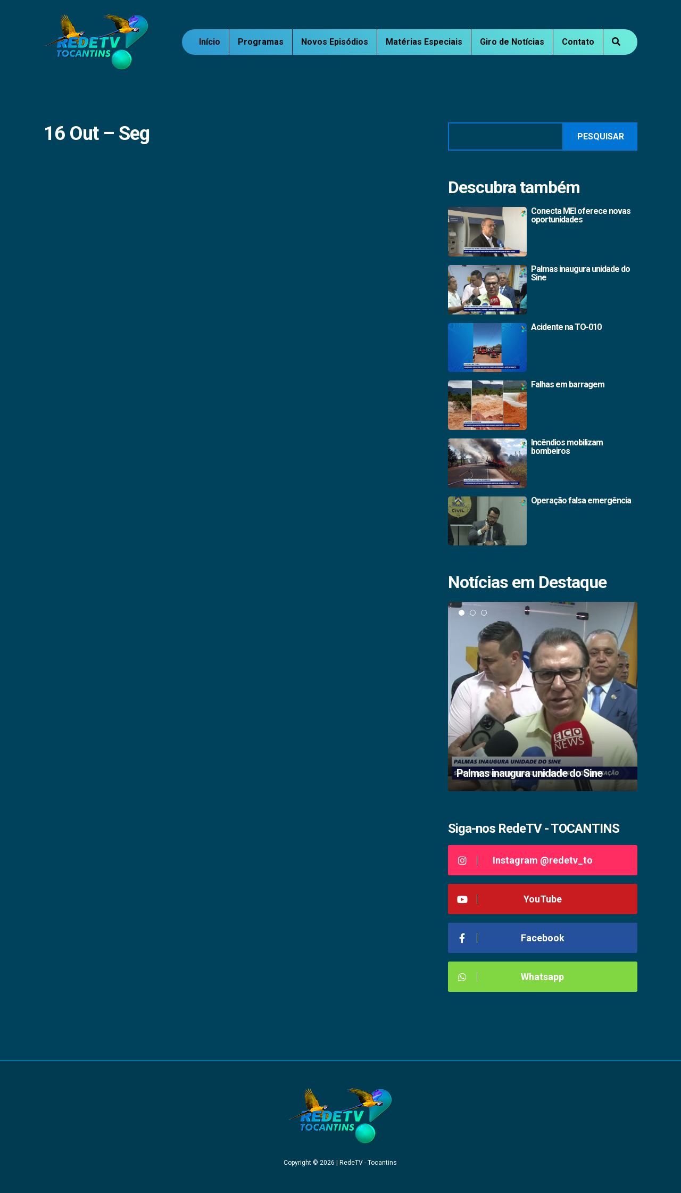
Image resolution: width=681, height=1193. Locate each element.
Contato (578, 42)
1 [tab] (461, 613)
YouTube (509, 899)
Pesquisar (600, 136)
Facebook (510, 937)
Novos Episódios (334, 42)
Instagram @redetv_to (524, 860)
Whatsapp (510, 976)
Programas (261, 42)
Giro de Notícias (512, 42)
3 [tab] (484, 613)
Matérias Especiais (424, 42)
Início (209, 42)
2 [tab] (473, 613)
